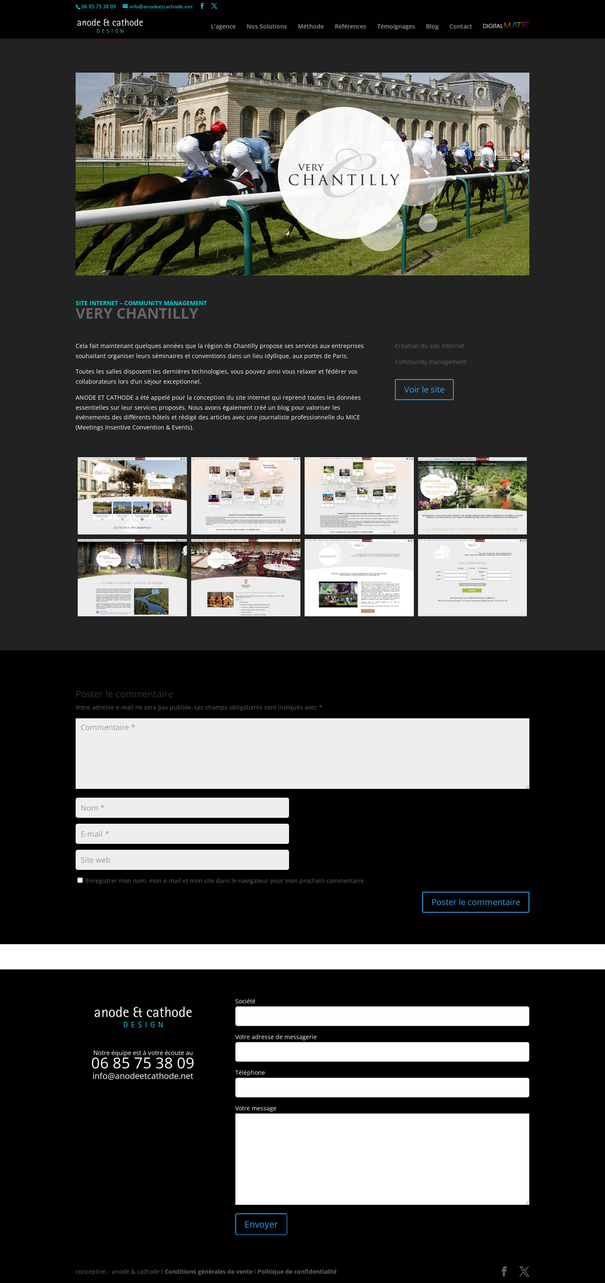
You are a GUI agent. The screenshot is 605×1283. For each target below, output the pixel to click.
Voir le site (424, 389)
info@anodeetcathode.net (142, 1075)
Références (350, 27)
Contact (461, 27)
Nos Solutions (267, 27)
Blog (432, 27)
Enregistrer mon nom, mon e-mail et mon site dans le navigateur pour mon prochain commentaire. (226, 881)
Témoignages (396, 27)
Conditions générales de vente (209, 1271)
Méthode (311, 27)
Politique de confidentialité (297, 1271)
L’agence (223, 27)
